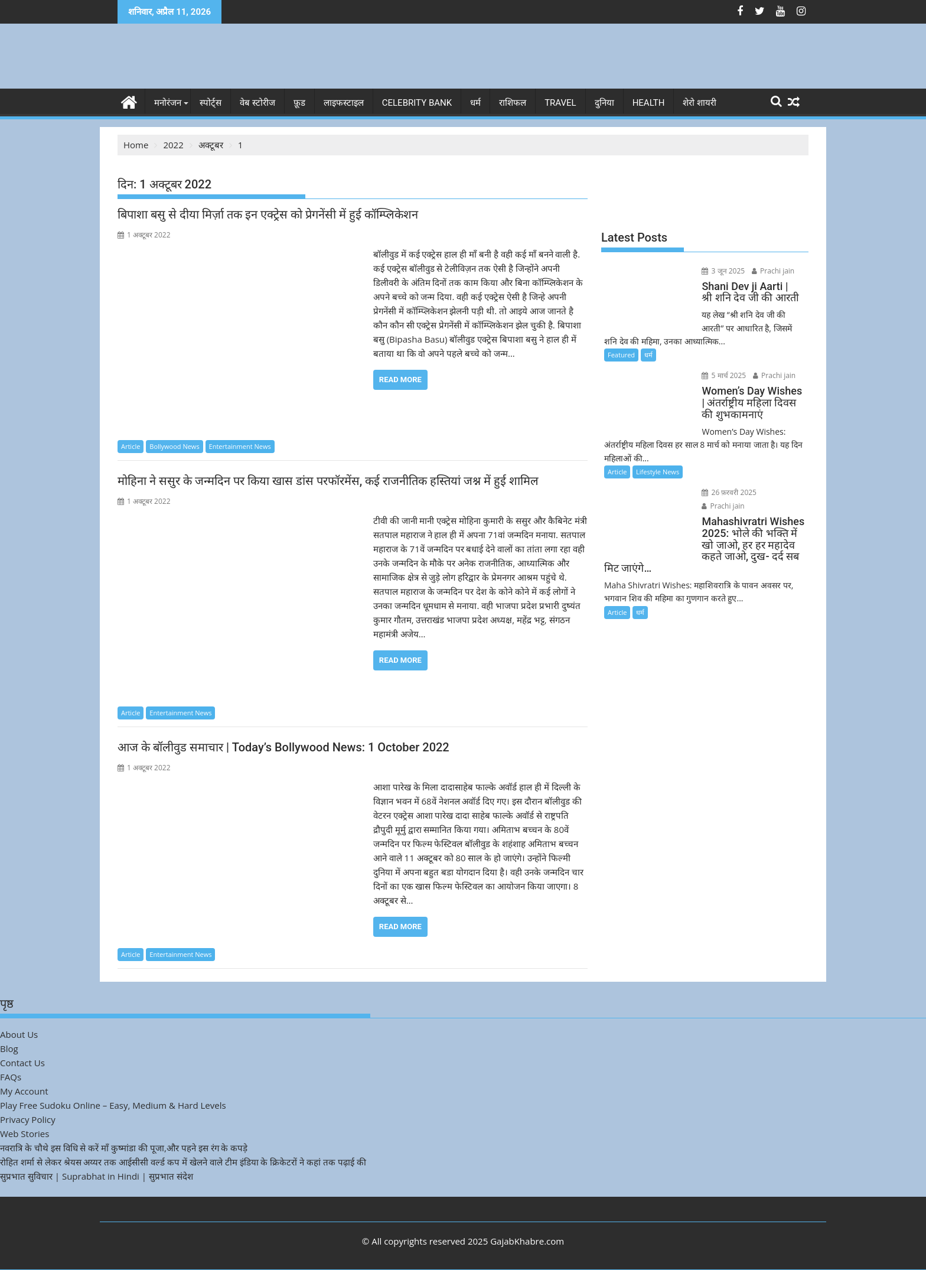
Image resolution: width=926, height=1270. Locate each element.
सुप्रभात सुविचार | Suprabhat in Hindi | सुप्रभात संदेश (96, 1176)
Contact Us (22, 1063)
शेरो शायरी (699, 102)
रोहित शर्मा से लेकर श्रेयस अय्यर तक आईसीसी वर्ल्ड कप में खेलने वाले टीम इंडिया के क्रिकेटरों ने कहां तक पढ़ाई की (183, 1162)
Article (130, 446)
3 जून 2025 (721, 271)
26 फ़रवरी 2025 (727, 492)
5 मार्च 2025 (722, 375)
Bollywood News (174, 446)
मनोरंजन (167, 102)
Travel (560, 102)
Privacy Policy (28, 1119)
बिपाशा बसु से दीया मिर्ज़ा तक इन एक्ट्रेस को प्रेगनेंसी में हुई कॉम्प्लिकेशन (268, 214)
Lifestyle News (657, 471)
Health (648, 102)
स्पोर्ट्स (210, 102)
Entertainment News (240, 446)
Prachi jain (770, 271)
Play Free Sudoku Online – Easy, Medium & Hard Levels (113, 1105)
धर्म (475, 102)
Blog (9, 1048)
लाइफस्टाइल (344, 102)
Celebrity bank (417, 102)
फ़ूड (299, 102)
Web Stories (24, 1133)
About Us (19, 1034)
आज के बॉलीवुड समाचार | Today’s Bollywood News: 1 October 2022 (283, 747)
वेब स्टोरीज (257, 102)
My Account (24, 1091)
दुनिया (604, 102)
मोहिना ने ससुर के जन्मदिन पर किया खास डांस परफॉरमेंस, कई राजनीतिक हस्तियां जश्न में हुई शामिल (328, 481)
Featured (621, 354)
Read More (400, 379)
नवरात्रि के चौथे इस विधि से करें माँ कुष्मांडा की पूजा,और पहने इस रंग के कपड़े (123, 1148)
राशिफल (512, 102)
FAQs (10, 1077)
